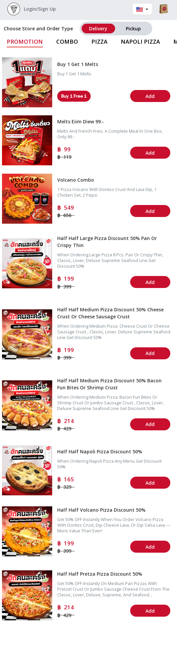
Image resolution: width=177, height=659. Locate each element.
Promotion (25, 41)
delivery (98, 28)
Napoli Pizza (140, 41)
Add (150, 96)
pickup (133, 28)
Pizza (99, 41)
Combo (67, 41)
